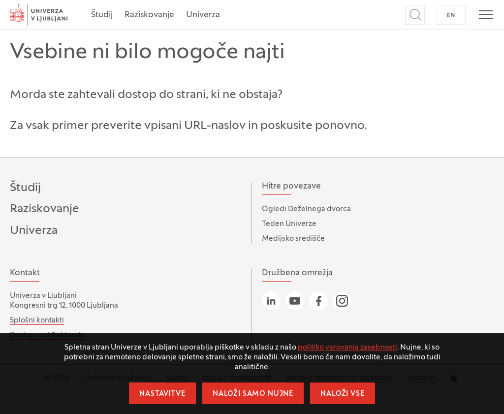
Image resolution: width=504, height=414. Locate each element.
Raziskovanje (149, 15)
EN (451, 16)
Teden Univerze (289, 224)
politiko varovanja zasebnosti (347, 347)
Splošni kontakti (37, 320)
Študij (102, 15)
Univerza (203, 15)
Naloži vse (342, 394)
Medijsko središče (293, 238)
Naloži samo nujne (253, 394)
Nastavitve (162, 394)
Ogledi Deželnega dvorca (306, 209)
